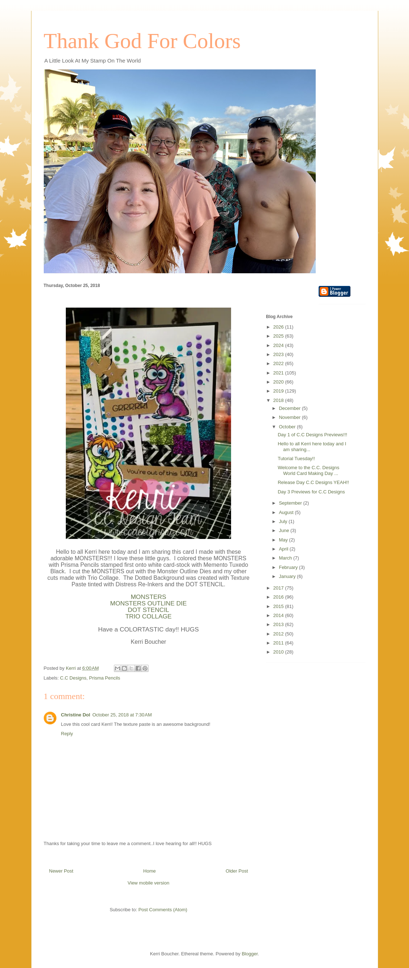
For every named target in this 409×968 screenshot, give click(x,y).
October (288, 426)
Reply (67, 733)
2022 (279, 363)
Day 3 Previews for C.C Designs (311, 491)
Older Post (237, 871)
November (290, 417)
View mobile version (148, 883)
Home (149, 871)
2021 (279, 373)
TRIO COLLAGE (148, 616)
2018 (279, 400)
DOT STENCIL (148, 609)
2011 (279, 643)
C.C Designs (73, 678)
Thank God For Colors (142, 41)
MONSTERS (148, 596)
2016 (279, 597)
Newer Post (61, 871)
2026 (279, 327)
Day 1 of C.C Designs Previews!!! (312, 434)
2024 (279, 345)
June (284, 530)
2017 (279, 588)
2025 (279, 336)
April (284, 549)
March (286, 558)
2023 (279, 354)
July (284, 521)
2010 (279, 652)
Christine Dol (75, 715)
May (284, 540)
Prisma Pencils (104, 678)
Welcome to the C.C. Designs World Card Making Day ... (308, 470)
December (290, 408)
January (288, 576)
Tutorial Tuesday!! (296, 458)
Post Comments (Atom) (163, 909)
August (287, 512)
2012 (279, 634)
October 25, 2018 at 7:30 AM (122, 715)
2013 (279, 624)
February (289, 567)
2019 (279, 391)
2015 (279, 606)
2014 (279, 615)
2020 (279, 382)
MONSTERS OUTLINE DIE (148, 603)
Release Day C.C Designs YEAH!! (313, 482)
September (291, 503)
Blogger (249, 953)
